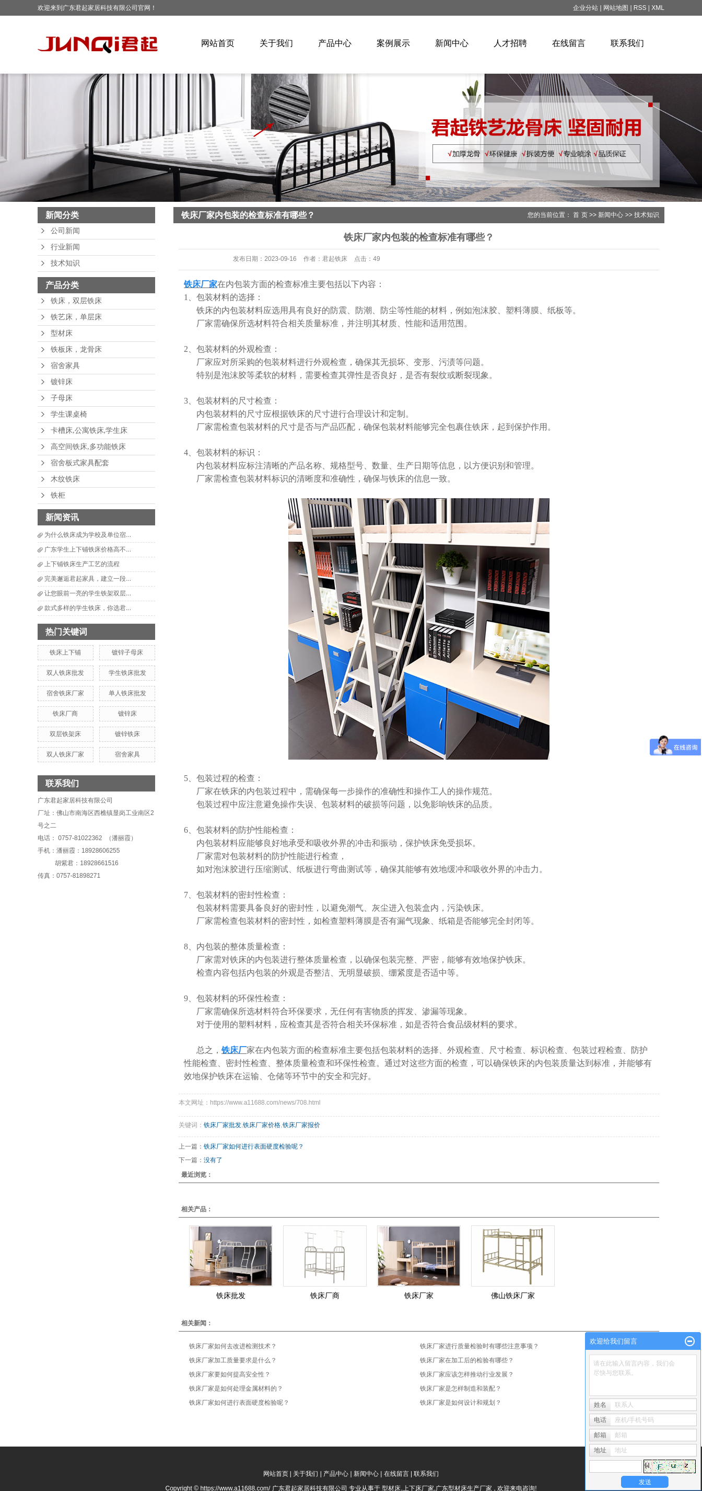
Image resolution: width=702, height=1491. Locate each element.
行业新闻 (65, 247)
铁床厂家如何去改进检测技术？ (233, 1346)
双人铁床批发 (65, 672)
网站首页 (218, 43)
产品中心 (335, 43)
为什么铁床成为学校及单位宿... (87, 534)
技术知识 (65, 263)
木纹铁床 (65, 479)
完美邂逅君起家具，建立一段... (87, 578)
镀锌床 (62, 382)
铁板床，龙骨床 (76, 349)
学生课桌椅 (69, 414)
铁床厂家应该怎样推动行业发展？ (467, 1374)
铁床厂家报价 (301, 1125)
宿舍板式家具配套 (80, 463)
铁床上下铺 (65, 652)
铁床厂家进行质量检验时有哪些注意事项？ (479, 1346)
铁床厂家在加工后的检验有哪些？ (467, 1360)
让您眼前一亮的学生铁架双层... (87, 593)
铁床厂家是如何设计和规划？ (460, 1402)
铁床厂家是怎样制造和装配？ (460, 1388)
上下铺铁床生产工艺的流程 (82, 564)
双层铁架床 (65, 734)
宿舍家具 (65, 366)
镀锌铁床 (127, 734)
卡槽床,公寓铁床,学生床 (89, 430)
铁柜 (58, 495)
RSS (640, 8)
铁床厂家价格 (261, 1125)
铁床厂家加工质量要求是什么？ (233, 1360)
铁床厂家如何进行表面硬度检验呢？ (254, 1146)
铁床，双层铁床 (76, 301)
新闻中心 (452, 43)
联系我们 (627, 43)
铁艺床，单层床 (76, 317)
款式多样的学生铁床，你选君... (87, 608)
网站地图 (616, 8)
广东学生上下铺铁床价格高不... (87, 549)
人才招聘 (510, 43)
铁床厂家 (419, 1295)
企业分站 (585, 8)
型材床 (62, 333)
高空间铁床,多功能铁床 (88, 447)
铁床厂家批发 (222, 1125)
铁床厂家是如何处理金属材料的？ (236, 1388)
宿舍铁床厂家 (65, 693)
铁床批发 (230, 1295)
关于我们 (276, 43)
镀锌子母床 (127, 652)
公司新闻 (65, 231)
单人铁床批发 (127, 693)
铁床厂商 (65, 713)
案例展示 (393, 43)
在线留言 (569, 43)
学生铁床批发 (127, 672)
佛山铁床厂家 (513, 1295)
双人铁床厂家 (65, 754)
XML (657, 8)
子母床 (62, 398)
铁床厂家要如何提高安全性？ (230, 1374)
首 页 (580, 215)
